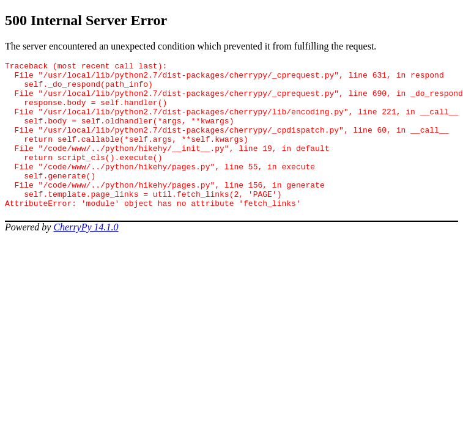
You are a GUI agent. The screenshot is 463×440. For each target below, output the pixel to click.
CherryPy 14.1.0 (85, 256)
